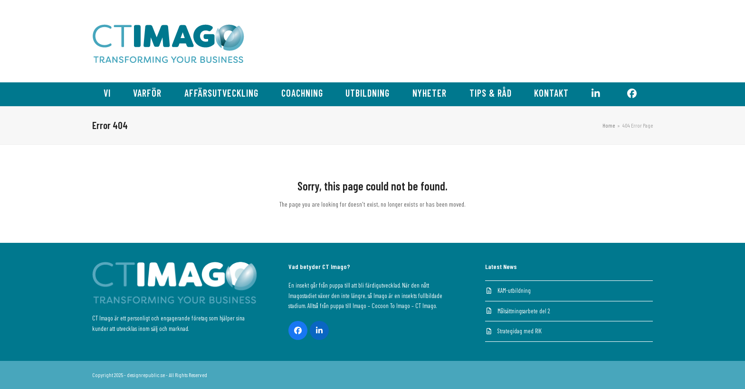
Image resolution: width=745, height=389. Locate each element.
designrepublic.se (146, 374)
